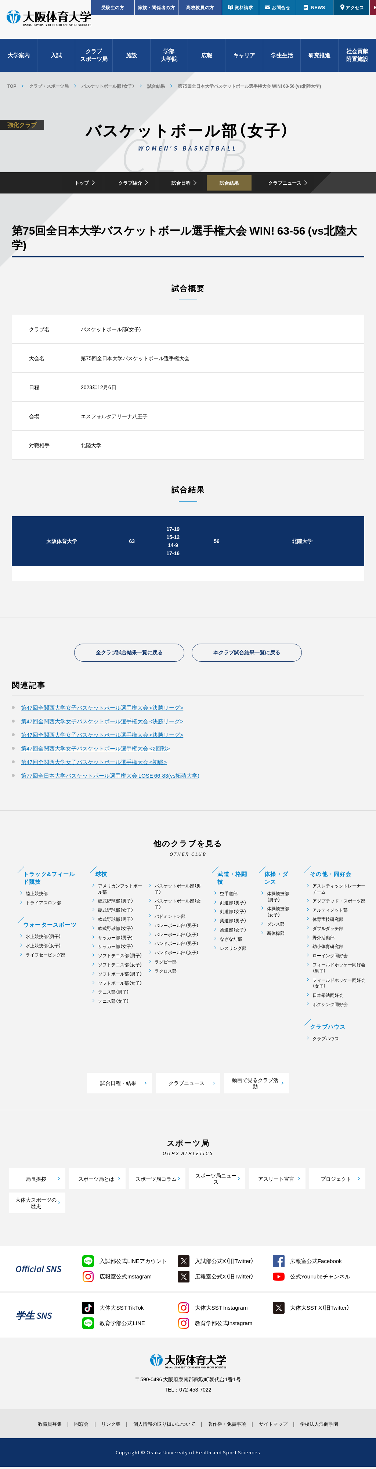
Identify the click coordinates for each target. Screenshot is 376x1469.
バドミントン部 (170, 919)
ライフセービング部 (45, 957)
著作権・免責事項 (232, 1426)
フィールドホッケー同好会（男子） (338, 970)
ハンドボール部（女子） (177, 955)
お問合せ (281, 7)
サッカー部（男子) (115, 940)
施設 (131, 59)
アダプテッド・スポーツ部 (338, 903)
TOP (11, 86)
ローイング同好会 (330, 958)
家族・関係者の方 (156, 7)
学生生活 (282, 59)
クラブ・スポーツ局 (49, 86)
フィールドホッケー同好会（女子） (338, 986)
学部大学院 (169, 59)
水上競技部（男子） (43, 939)
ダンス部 (276, 926)
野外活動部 (323, 940)
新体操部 (276, 936)
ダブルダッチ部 (327, 931)
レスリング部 (233, 951)
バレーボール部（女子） (177, 937)
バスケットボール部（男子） (178, 891)
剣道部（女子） (233, 914)
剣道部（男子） (233, 905)
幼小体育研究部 (327, 949)
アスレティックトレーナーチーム (338, 891)
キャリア (244, 59)
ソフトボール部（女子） (120, 986)
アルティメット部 (330, 912)
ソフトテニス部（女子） (120, 967)
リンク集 (102, 1426)
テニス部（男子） (113, 994)
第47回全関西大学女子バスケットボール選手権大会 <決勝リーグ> (102, 710)
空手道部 (229, 896)
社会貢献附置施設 (357, 59)
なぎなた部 (231, 941)
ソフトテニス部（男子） (120, 958)
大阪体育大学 (49, 23)
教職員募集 (31, 1426)
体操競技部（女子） (278, 914)
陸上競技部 (37, 896)
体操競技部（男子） (278, 899)
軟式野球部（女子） (115, 931)
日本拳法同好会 (327, 998)
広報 (206, 59)
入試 (56, 59)
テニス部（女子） (113, 1004)
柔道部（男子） (233, 923)
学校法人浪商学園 (336, 1426)
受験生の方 (112, 7)
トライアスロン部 (43, 905)
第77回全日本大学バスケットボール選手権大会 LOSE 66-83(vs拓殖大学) (110, 778)
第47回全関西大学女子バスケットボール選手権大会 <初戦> (94, 764)
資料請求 (244, 7)
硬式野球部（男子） (115, 903)
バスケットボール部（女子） (108, 86)
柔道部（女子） (233, 932)
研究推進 (319, 59)
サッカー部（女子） (115, 949)
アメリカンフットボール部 (120, 891)
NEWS (318, 7)
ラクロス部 (166, 973)
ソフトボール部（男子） (120, 976)
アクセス (355, 7)
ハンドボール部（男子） (177, 946)
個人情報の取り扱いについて (162, 1426)
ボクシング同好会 (330, 1007)
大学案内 (19, 59)
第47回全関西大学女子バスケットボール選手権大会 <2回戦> (95, 751)
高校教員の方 (200, 7)
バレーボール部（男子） (177, 928)
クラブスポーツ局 (94, 59)
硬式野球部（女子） (115, 912)
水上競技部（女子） (43, 948)
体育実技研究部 (327, 922)
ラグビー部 (166, 964)
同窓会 (68, 1426)
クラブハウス (325, 1041)
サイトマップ (284, 1426)
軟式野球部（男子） (115, 922)
